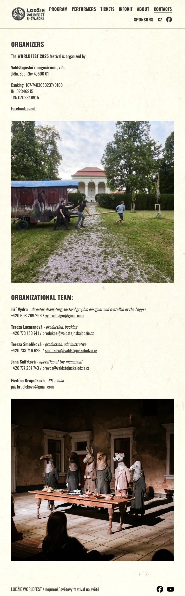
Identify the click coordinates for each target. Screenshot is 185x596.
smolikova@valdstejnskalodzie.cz (71, 350)
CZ (160, 19)
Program (58, 9)
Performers (84, 9)
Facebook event (23, 108)
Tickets (107, 9)
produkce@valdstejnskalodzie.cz (68, 333)
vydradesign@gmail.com (64, 315)
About (143, 9)
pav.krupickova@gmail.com (32, 386)
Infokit (125, 9)
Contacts (163, 9)
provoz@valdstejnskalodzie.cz (66, 368)
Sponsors (143, 19)
